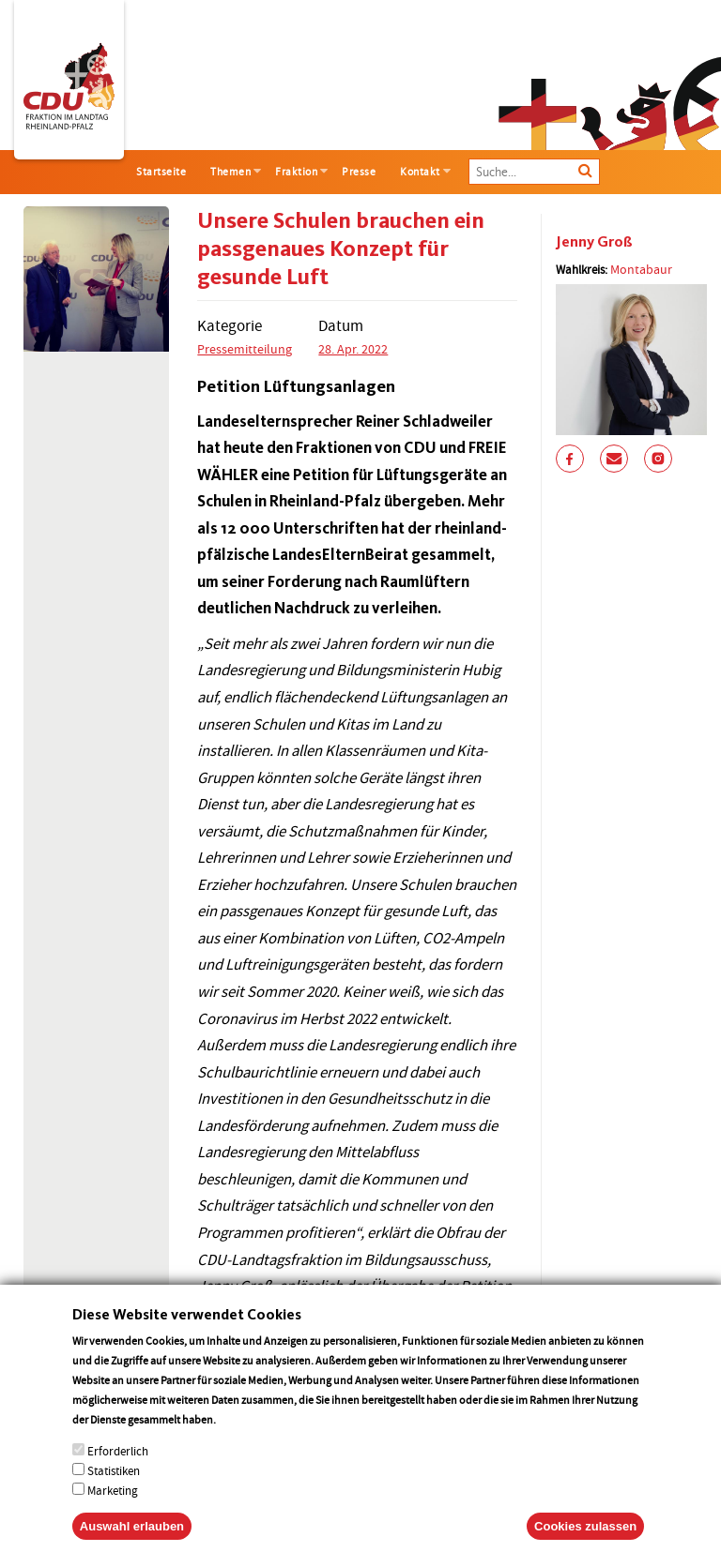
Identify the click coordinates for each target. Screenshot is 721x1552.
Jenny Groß (594, 241)
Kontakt (420, 171)
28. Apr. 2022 (353, 348)
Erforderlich (117, 1475)
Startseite (161, 171)
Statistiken (113, 1494)
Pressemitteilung (244, 348)
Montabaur (641, 269)
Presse (359, 171)
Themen (230, 171)
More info (243, 1443)
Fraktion (296, 171)
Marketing (112, 1514)
